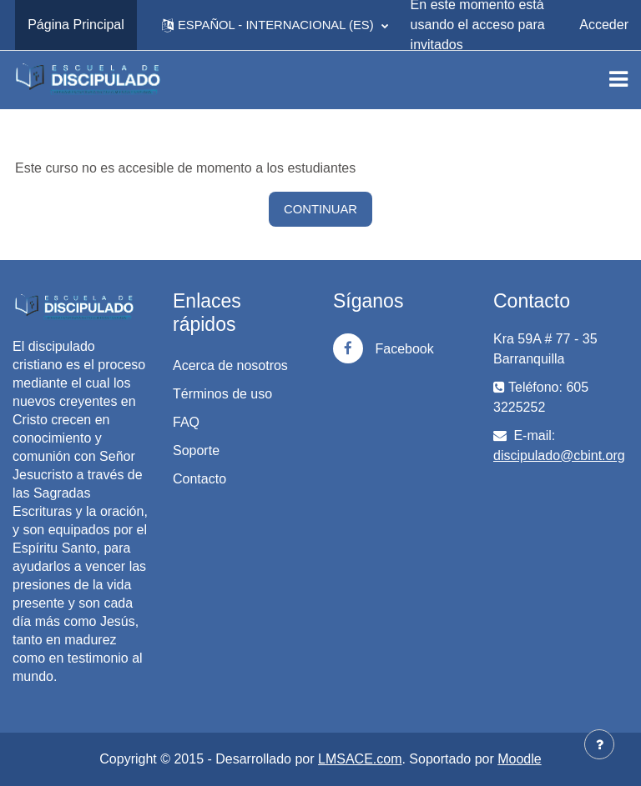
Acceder (603, 25)
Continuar (320, 209)
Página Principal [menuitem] (76, 25)
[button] (275, 25)
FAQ (186, 422)
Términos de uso (222, 394)
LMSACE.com (359, 759)
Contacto (199, 479)
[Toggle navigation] (618, 79)
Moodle (519, 759)
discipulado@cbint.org (559, 455)
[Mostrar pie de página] (599, 744)
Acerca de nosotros (230, 365)
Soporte (196, 450)
